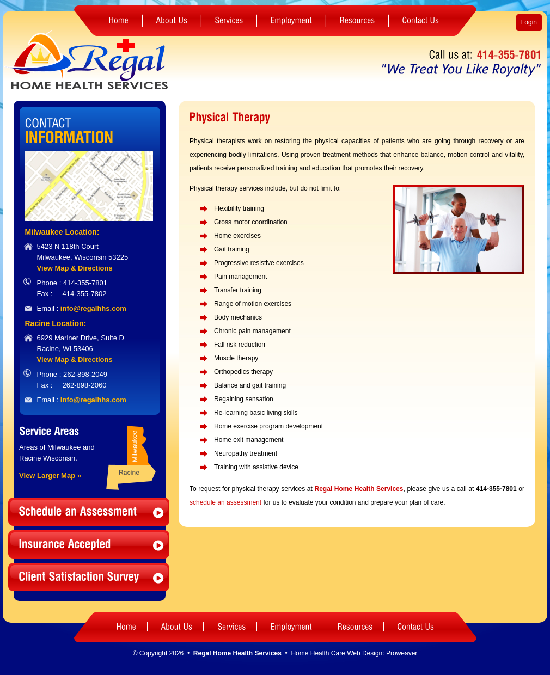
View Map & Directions (75, 268)
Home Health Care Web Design (336, 653)
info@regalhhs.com (93, 308)
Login (529, 22)
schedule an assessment (225, 502)
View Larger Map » (50, 475)
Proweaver (401, 653)
